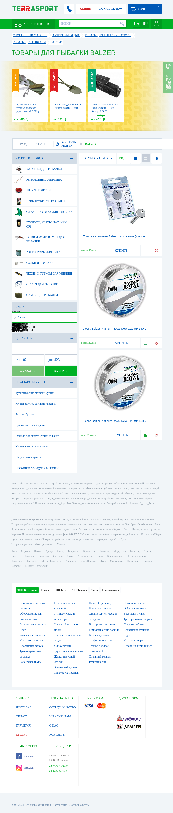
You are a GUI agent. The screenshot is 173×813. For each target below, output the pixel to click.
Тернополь (70, 561)
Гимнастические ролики (104, 629)
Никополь (132, 561)
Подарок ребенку (134, 624)
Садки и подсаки (34, 263)
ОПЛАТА (22, 716)
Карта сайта (60, 804)
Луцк (103, 561)
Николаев (104, 551)
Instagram (25, 768)
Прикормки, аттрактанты (40, 201)
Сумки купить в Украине (31, 425)
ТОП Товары (79, 589)
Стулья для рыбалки (36, 284)
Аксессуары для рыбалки (40, 252)
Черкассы (44, 556)
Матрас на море (133, 640)
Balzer (19, 317)
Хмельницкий (85, 556)
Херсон (148, 551)
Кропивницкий (115, 556)
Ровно (100, 556)
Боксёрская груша (31, 661)
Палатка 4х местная (66, 672)
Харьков (25, 551)
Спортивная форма (31, 645)
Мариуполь (120, 551)
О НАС (53, 725)
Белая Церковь (88, 561)
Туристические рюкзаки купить (35, 393)
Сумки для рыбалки (36, 295)
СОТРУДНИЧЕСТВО (62, 707)
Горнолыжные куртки (33, 624)
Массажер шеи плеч (32, 640)
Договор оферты (79, 804)
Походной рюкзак (134, 603)
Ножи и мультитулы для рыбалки (39, 238)
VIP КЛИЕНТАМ (60, 716)
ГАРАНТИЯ (23, 725)
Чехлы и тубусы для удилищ (43, 273)
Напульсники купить (28, 457)
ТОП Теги (60, 589)
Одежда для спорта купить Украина (37, 435)
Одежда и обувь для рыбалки (43, 212)
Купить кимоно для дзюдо (32, 446)
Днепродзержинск (137, 556)
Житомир (58, 556)
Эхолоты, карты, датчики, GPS (40, 223)
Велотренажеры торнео (138, 645)
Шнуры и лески (32, 190)
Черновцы (17, 561)
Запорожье (73, 551)
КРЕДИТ (21, 734)
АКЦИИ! (85, 8)
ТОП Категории (27, 589)
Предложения (110, 589)
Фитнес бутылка (26, 414)
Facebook (25, 756)
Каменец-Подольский (36, 565)
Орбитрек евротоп (135, 608)
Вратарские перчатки (102, 624)
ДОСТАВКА (24, 707)
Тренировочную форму (138, 619)
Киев (14, 551)
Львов (60, 551)
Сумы (70, 556)
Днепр (49, 551)
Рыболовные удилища (38, 180)
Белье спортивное (100, 608)
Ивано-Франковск (51, 561)
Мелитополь (116, 561)
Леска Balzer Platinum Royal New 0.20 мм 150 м (115, 328)
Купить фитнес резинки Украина (36, 403)
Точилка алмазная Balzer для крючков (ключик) (114, 236)
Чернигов (29, 556)
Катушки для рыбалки (38, 169)
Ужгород (16, 565)
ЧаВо (94, 589)
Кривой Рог (89, 551)
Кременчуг (32, 561)
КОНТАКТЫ (57, 734)
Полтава (16, 556)
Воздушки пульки (135, 613)
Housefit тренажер (100, 603)
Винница (134, 551)
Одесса (37, 551)
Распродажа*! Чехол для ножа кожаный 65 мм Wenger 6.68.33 (105, 108)
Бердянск (147, 561)
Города (45, 589)
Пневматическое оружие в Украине (37, 468)
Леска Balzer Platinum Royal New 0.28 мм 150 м (115, 421)
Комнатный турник (66, 667)
